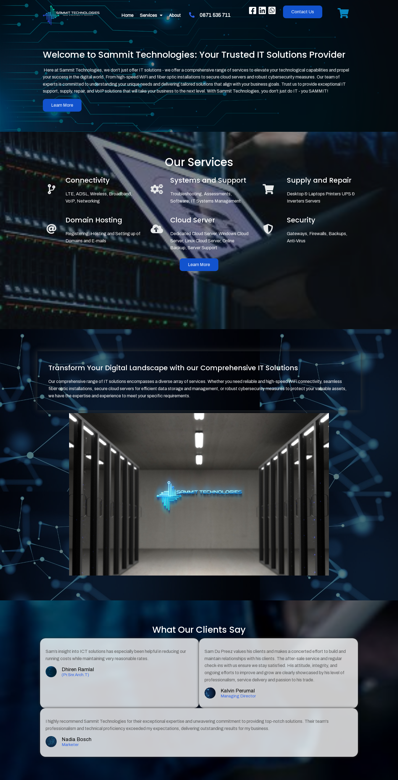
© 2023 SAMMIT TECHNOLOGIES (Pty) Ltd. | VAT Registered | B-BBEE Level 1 (199, 757)
